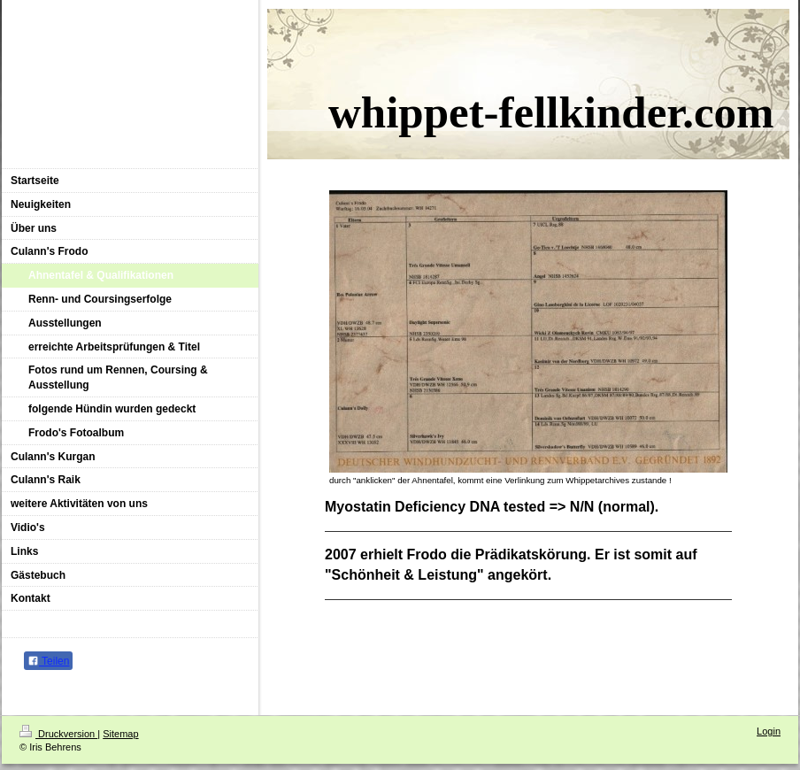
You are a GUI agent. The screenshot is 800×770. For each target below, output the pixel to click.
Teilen (48, 661)
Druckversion (58, 733)
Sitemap (120, 733)
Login (769, 731)
